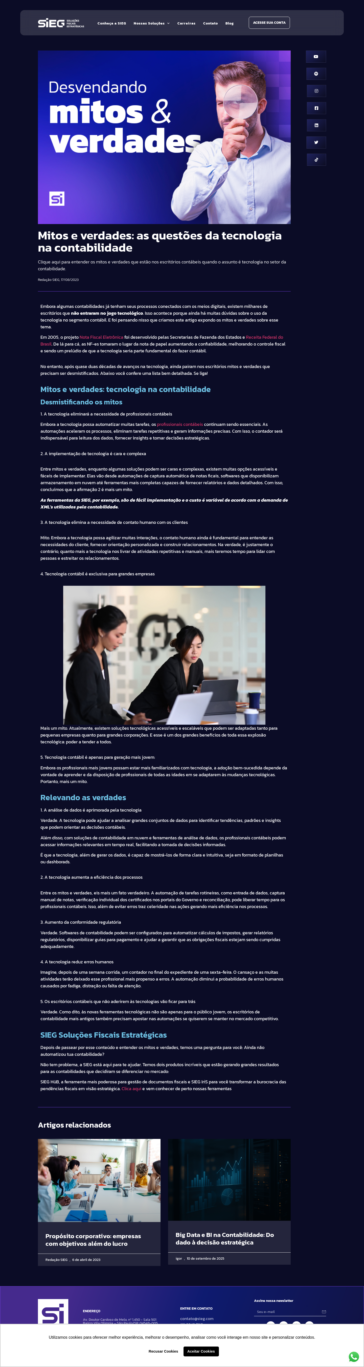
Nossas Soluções (152, 23)
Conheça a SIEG (112, 23)
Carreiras (186, 23)
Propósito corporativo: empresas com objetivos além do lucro (93, 1239)
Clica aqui (131, 1088)
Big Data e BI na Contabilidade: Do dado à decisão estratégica (225, 1238)
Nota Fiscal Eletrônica (101, 337)
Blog (229, 23)
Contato (210, 23)
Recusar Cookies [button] (163, 1351)
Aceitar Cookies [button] (201, 1351)
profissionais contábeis (180, 424)
